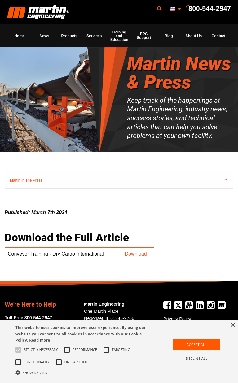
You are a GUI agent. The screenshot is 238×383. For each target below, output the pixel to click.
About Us (193, 36)
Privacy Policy (177, 318)
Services (94, 36)
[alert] (119, 351)
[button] (82, 372)
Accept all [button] (197, 344)
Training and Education (119, 36)
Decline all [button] (197, 358)
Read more (39, 340)
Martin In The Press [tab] (26, 180)
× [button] (232, 325)
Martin (38, 12)
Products (69, 36)
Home (19, 36)
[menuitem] (38, 12)
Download (136, 253)
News (44, 36)
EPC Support (144, 36)
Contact (219, 36)
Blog (169, 36)
